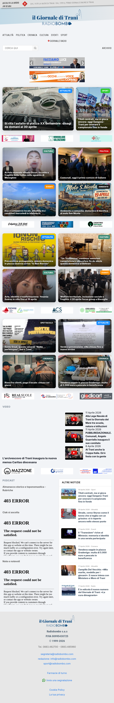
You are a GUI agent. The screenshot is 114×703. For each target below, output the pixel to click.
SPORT (64, 35)
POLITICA (20, 35)
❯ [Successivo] (82, 63)
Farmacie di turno (57, 673)
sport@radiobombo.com (57, 663)
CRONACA (32, 35)
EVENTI (54, 35)
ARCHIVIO (106, 48)
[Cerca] (35, 48)
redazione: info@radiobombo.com (57, 658)
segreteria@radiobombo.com (57, 654)
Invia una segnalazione (59, 680)
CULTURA (44, 35)
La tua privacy (57, 694)
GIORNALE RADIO (58, 41)
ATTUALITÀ (8, 35)
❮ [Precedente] (31, 63)
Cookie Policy (57, 689)
